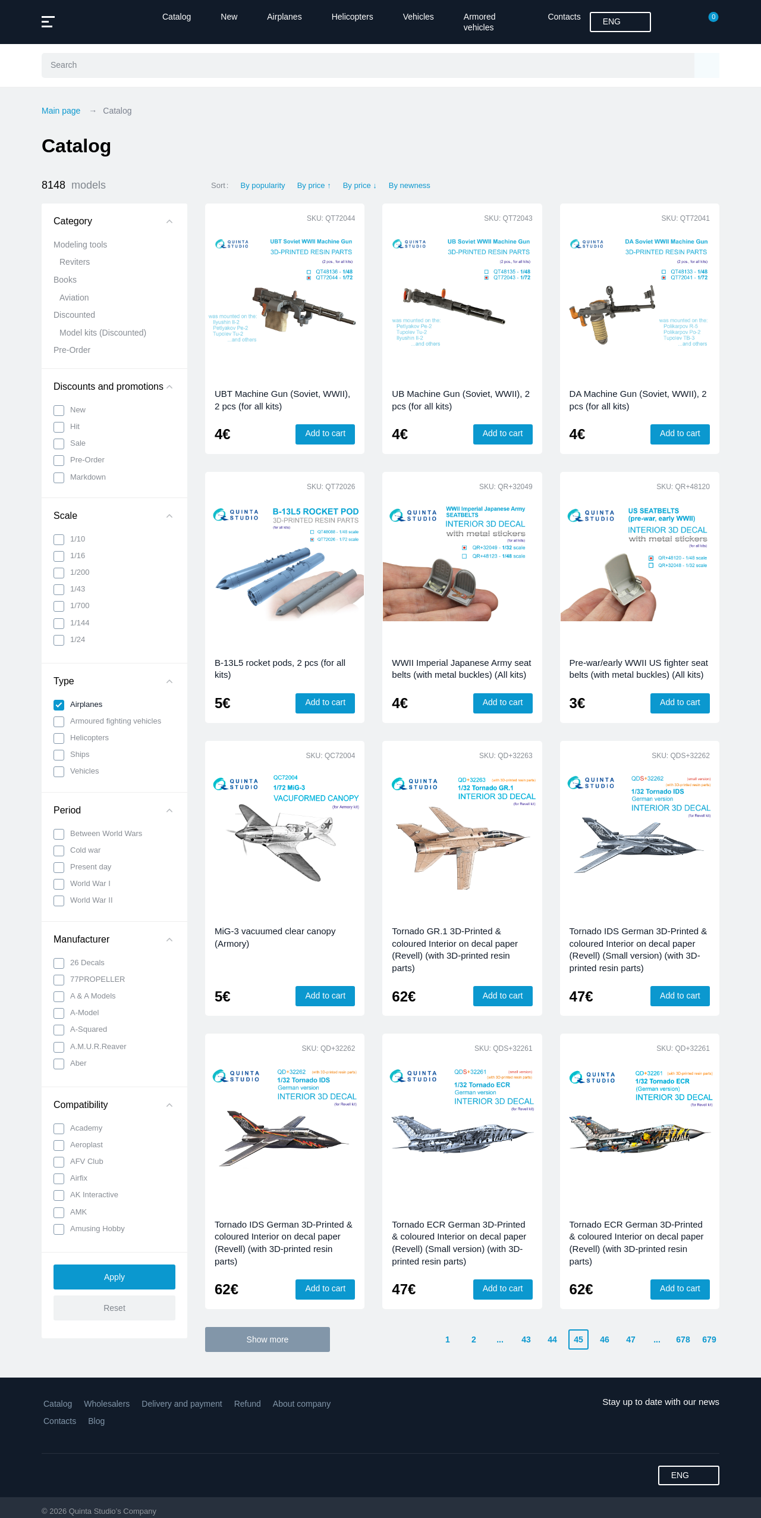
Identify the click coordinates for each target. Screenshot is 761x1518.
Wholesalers (107, 1404)
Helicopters (352, 16)
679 (709, 1339)
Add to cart (325, 433)
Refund (247, 1404)
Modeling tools (80, 244)
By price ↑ (314, 185)
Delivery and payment (181, 1404)
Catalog (176, 16)
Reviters (74, 262)
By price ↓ (360, 185)
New (229, 16)
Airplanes (284, 16)
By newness (409, 185)
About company (302, 1404)
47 (631, 1339)
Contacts (564, 16)
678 (683, 1339)
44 (552, 1339)
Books (65, 279)
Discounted (74, 315)
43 (526, 1339)
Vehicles (418, 16)
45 (578, 1339)
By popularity (262, 185)
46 (604, 1339)
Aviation (74, 297)
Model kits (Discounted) (102, 332)
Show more (268, 1339)
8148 (74, 185)
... (500, 1339)
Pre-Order (72, 350)
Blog (96, 1421)
